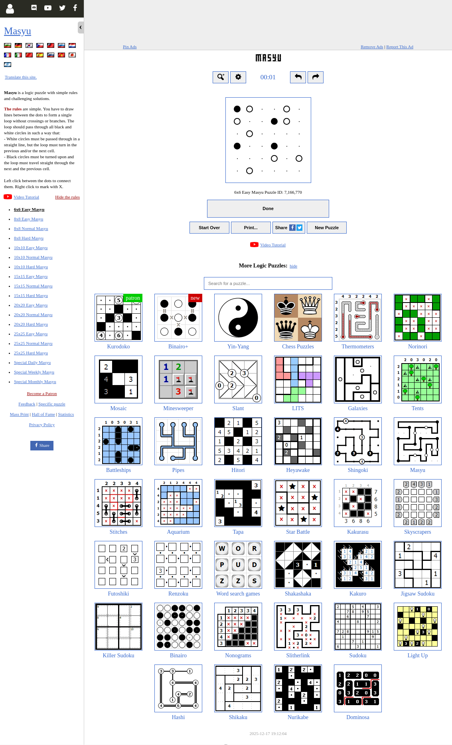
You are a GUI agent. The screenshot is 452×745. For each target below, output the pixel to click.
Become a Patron (42, 393)
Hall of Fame (43, 414)
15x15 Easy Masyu (30, 276)
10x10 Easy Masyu (30, 247)
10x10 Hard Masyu (31, 266)
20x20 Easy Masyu (30, 305)
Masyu (17, 31)
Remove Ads (372, 46)
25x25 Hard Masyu (31, 352)
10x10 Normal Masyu (33, 257)
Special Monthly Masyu (35, 381)
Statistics (66, 414)
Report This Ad (399, 46)
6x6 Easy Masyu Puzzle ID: (268, 192)
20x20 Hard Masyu (31, 324)
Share (44, 445)
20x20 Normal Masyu (33, 314)
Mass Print (19, 414)
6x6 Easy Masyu (29, 209)
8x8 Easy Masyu (28, 218)
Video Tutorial (26, 197)
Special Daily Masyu (32, 362)
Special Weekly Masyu (34, 372)
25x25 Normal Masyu (33, 343)
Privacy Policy (42, 424)
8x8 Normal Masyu (31, 228)
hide (293, 265)
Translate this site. (21, 77)
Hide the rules (67, 197)
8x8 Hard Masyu (28, 238)
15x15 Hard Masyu (31, 295)
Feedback (26, 403)
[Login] (10, 9)
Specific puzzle (51, 403)
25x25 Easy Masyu (30, 333)
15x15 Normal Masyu (33, 285)
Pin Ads (130, 46)
